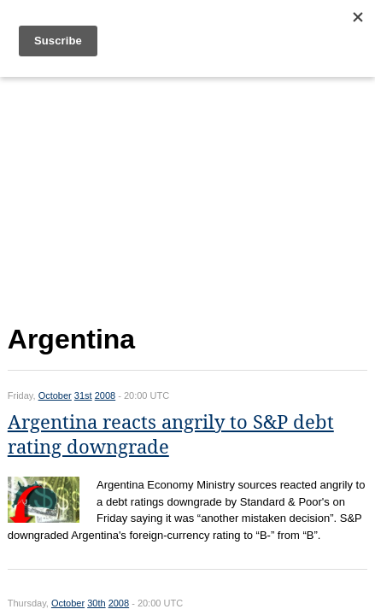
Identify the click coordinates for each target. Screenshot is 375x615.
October (55, 395)
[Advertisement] (187, 196)
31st (83, 395)
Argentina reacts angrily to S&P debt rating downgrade (171, 435)
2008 (105, 395)
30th (96, 603)
